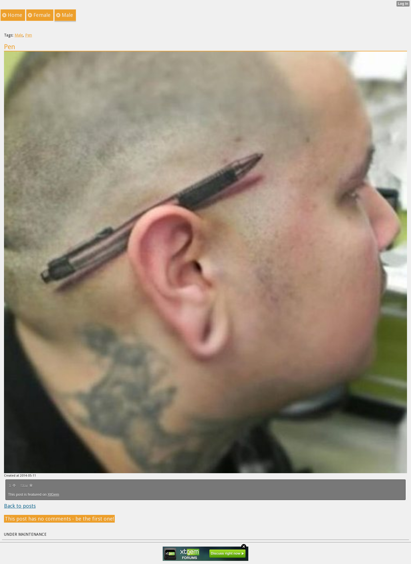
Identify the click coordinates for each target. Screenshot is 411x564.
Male (19, 35)
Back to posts (20, 506)
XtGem (53, 494)
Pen (28, 35)
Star (26, 485)
